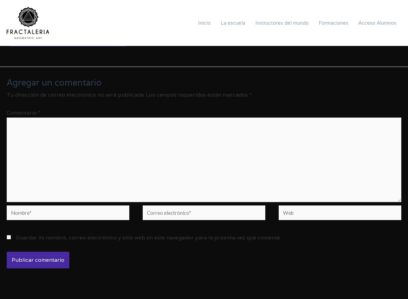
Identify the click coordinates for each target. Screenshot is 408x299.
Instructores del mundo (282, 23)
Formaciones (333, 23)
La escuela (233, 23)
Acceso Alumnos (377, 23)
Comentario (23, 112)
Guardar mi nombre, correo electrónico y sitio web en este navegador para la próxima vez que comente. (148, 241)
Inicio (204, 23)
